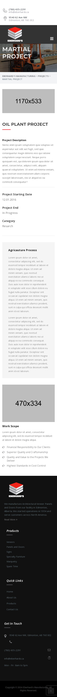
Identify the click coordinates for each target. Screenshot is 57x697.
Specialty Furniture (16, 556)
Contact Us (12, 609)
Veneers (11, 542)
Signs (9, 551)
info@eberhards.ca (14, 658)
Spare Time (12, 566)
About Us (11, 597)
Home (10, 591)
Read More (10, 519)
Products (11, 603)
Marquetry (12, 561)
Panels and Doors (16, 546)
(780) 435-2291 (12, 650)
